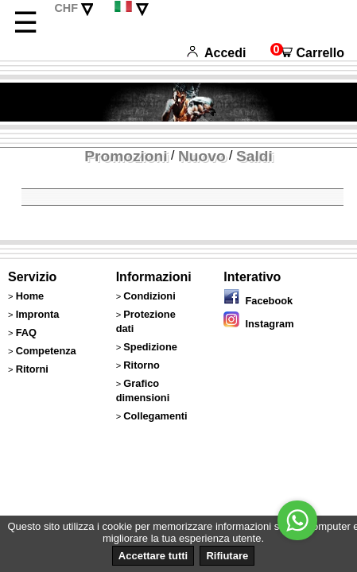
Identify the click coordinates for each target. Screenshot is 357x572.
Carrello (307, 53)
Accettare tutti (153, 556)
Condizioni (149, 296)
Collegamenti (155, 416)
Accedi (216, 53)
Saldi (254, 156)
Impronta (38, 314)
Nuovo (202, 156)
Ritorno (141, 365)
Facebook (258, 301)
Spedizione (150, 347)
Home (30, 296)
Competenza (46, 351)
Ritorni (32, 369)
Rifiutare (227, 556)
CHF (66, 8)
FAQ (26, 332)
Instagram (258, 324)
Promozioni (125, 156)
